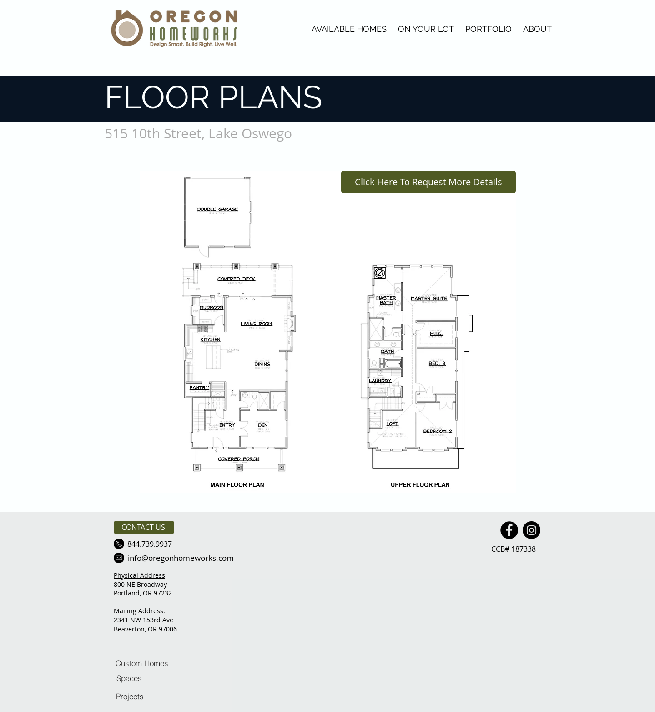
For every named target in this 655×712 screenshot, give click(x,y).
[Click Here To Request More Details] (428, 182)
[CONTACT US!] (144, 527)
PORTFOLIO (488, 29)
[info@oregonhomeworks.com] (180, 558)
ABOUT (537, 29)
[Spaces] (129, 678)
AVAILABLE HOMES (349, 29)
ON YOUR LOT (426, 29)
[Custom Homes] (142, 663)
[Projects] (129, 696)
